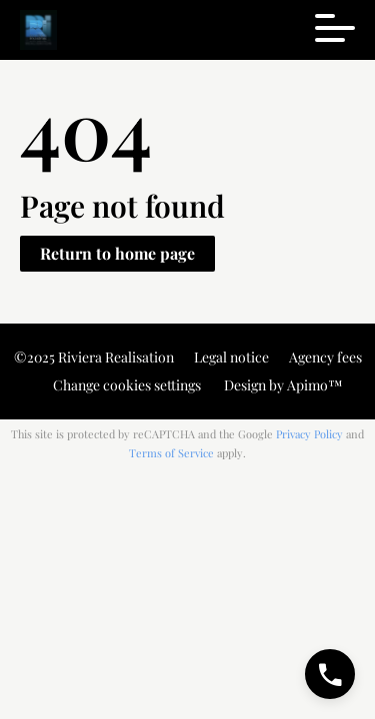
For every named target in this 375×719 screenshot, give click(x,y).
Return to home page (117, 253)
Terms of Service (171, 452)
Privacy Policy (309, 433)
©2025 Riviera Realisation (94, 357)
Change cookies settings (127, 384)
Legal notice (231, 357)
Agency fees (325, 357)
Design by (282, 384)
